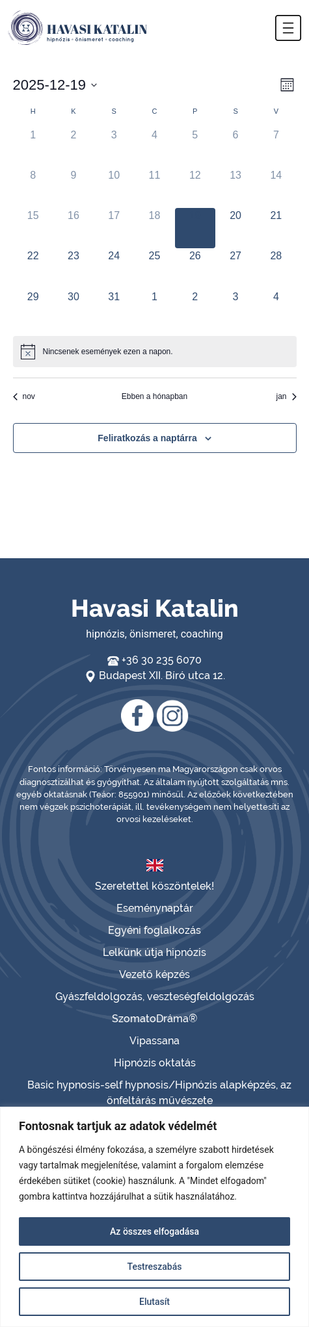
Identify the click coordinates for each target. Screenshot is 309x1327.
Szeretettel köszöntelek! (154, 886)
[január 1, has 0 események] (154, 309)
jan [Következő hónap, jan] (286, 396)
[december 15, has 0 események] (33, 228)
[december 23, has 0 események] (73, 268)
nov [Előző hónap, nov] (24, 396)
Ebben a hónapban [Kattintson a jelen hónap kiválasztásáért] (154, 396)
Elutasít (154, 1301)
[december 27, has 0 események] (235, 268)
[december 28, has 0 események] (276, 268)
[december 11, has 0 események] (154, 188)
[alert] (155, 351)
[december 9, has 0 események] (73, 188)
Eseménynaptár (154, 908)
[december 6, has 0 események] (235, 147)
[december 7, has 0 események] (276, 147)
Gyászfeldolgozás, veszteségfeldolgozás (154, 996)
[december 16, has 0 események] (73, 228)
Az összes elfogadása (154, 1231)
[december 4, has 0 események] (154, 147)
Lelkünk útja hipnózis (154, 952)
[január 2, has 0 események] (195, 309)
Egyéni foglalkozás (154, 930)
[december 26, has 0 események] (195, 268)
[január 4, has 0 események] (276, 309)
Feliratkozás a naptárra (147, 438)
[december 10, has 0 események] (114, 188)
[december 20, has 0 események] (235, 228)
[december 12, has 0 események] (195, 188)
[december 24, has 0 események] (114, 268)
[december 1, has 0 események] (33, 147)
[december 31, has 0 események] (114, 309)
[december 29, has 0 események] (33, 309)
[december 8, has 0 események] (33, 188)
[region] (154, 1217)
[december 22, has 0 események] (33, 268)
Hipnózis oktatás (155, 1063)
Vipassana (154, 1041)
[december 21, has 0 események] (276, 228)
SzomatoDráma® (154, 1018)
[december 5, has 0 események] (195, 147)
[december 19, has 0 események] (195, 228)
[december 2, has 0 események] (73, 147)
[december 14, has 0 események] (276, 188)
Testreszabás (155, 1266)
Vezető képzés (154, 974)
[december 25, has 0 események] (154, 268)
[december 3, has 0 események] (114, 147)
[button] (288, 28)
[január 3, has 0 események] (235, 309)
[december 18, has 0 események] (154, 228)
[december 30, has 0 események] (73, 309)
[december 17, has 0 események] (114, 228)
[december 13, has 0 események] (235, 188)
